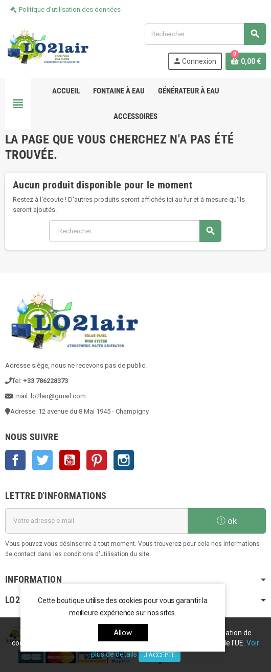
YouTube (69, 460)
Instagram (124, 460)
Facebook (15, 460)
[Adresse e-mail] (96, 521)
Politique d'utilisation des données (70, 9)
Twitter (42, 460)
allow (123, 632)
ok (227, 521)
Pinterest (96, 460)
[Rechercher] (205, 34)
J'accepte (159, 655)
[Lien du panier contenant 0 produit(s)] (245, 61)
